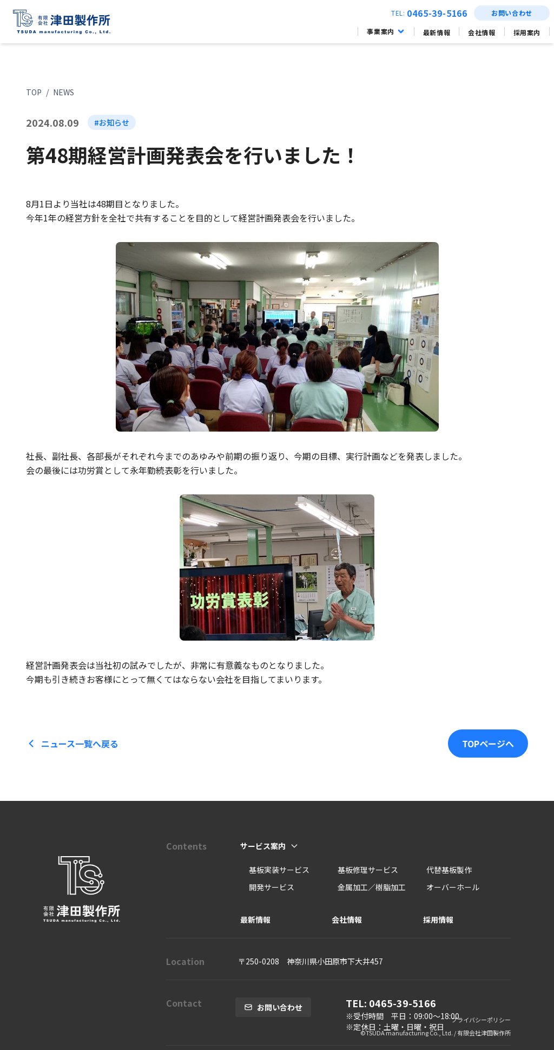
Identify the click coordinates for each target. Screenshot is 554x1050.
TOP (34, 92)
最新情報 (436, 32)
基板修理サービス (368, 869)
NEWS (63, 92)
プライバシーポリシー (481, 1019)
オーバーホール (452, 887)
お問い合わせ (511, 12)
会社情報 (481, 32)
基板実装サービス (279, 869)
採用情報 (438, 919)
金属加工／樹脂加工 (372, 887)
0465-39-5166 (437, 12)
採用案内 (526, 32)
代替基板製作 (449, 869)
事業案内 (386, 31)
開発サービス (271, 887)
